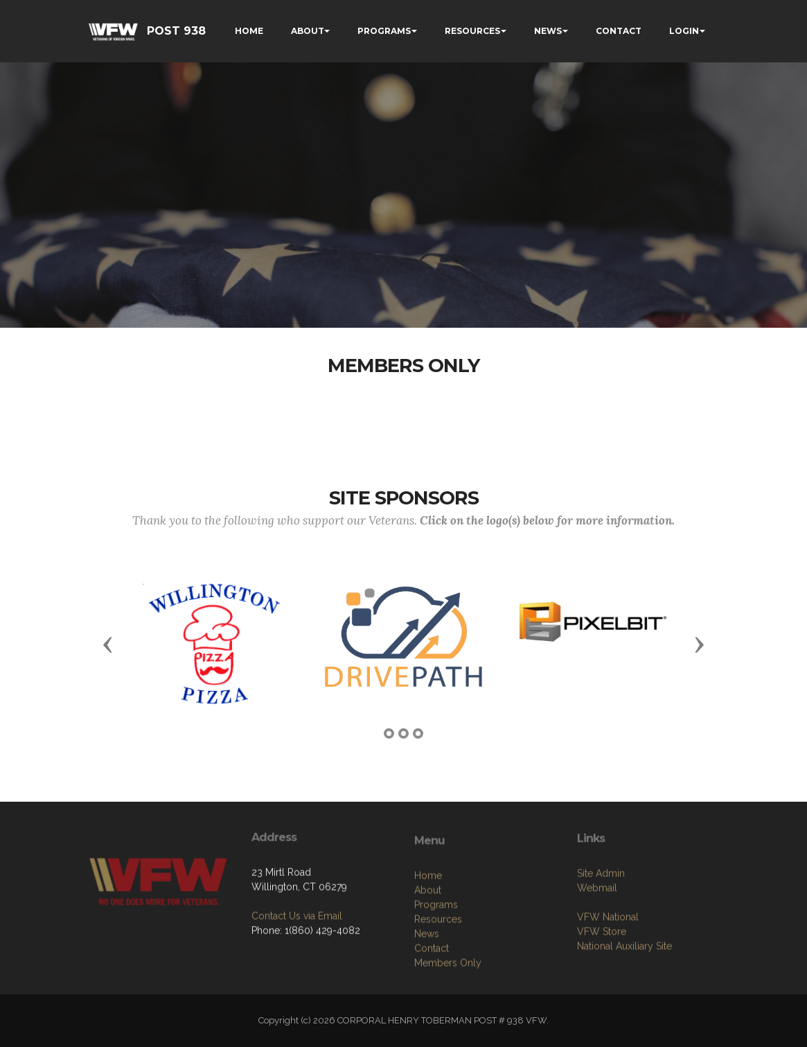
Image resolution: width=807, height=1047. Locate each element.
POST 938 (176, 30)
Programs (436, 957)
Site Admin (601, 916)
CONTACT (618, 31)
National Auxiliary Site (624, 988)
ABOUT (307, 31)
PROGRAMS (384, 31)
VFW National (608, 959)
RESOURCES (472, 31)
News (426, 986)
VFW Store (601, 974)
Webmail (597, 930)
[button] (108, 643)
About (427, 943)
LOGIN (684, 31)
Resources (438, 972)
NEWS (548, 31)
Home (428, 928)
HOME (249, 31)
